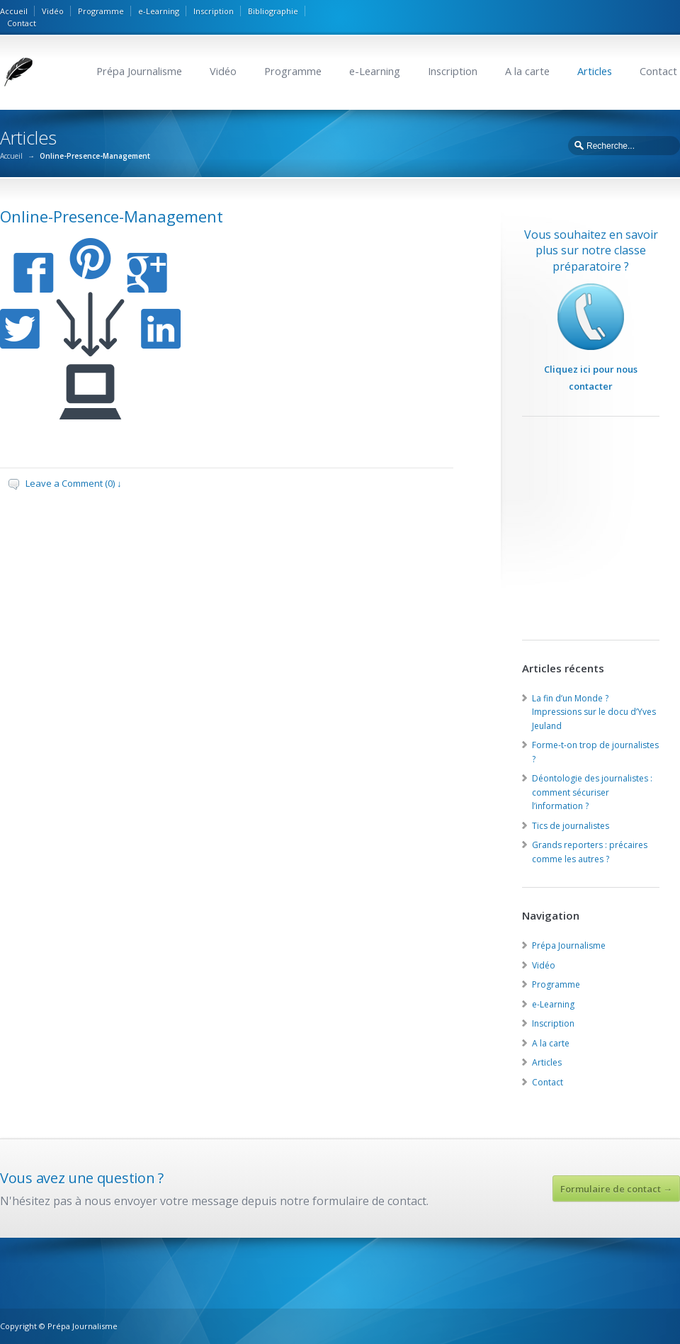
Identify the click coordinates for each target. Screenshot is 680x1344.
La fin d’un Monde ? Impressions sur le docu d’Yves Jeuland (594, 712)
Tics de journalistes (570, 826)
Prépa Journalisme (139, 71)
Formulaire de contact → (616, 1188)
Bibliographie (273, 11)
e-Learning (158, 11)
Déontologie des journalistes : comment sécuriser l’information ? (592, 792)
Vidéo (53, 11)
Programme (101, 11)
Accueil (14, 11)
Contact (21, 23)
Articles (594, 71)
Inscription (213, 11)
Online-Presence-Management (111, 216)
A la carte (527, 71)
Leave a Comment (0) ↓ (74, 483)
